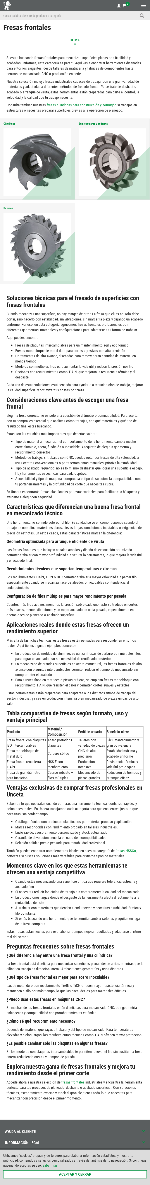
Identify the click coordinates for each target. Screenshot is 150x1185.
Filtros (75, 41)
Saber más (50, 1165)
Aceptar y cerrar (75, 1174)
